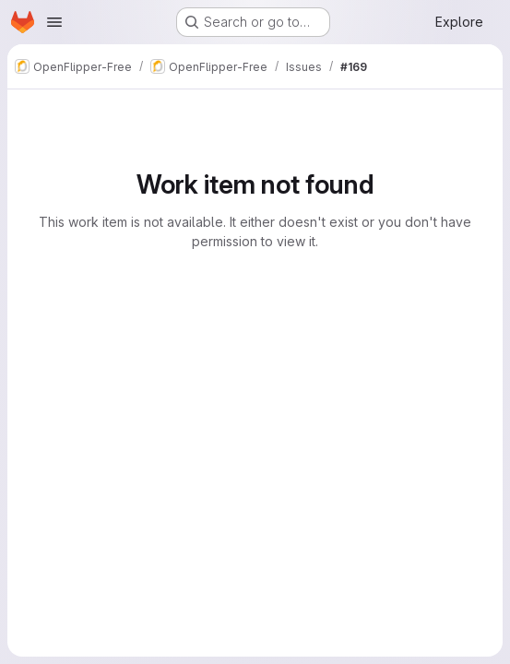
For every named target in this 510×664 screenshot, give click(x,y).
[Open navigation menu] (54, 22)
